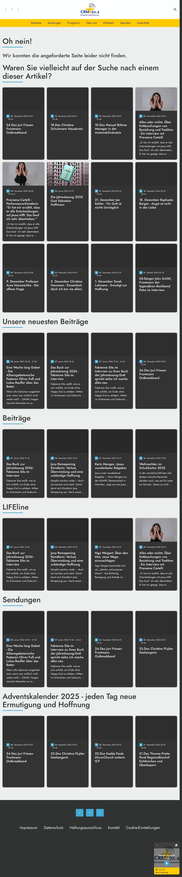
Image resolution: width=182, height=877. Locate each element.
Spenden (125, 23)
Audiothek (143, 23)
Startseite (36, 23)
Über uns (91, 23)
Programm (73, 23)
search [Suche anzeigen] (175, 9)
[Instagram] (12, 9)
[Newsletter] (18, 9)
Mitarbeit (108, 23)
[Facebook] (6, 9)
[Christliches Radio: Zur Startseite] (90, 9)
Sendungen (54, 23)
